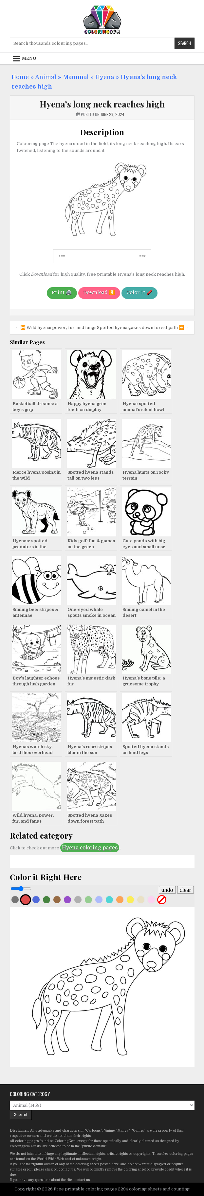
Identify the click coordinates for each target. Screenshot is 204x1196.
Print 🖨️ (62, 292)
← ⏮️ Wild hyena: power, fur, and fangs (56, 327)
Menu (29, 58)
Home (20, 77)
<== (61, 256)
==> (142, 256)
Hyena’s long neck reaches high (102, 104)
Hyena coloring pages (90, 848)
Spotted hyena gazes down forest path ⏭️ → (143, 327)
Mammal (76, 77)
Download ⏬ (99, 292)
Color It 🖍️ (139, 292)
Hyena (104, 77)
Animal (45, 77)
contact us (67, 1169)
